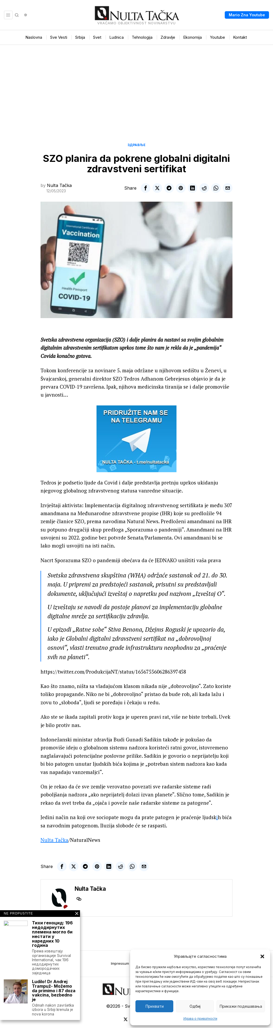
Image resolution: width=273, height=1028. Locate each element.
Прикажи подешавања (240, 1006)
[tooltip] (145, 188)
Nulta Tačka (59, 185)
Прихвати (154, 1006)
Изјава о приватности (200, 1019)
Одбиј (195, 1006)
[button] (262, 956)
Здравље (136, 145)
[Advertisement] (136, 85)
